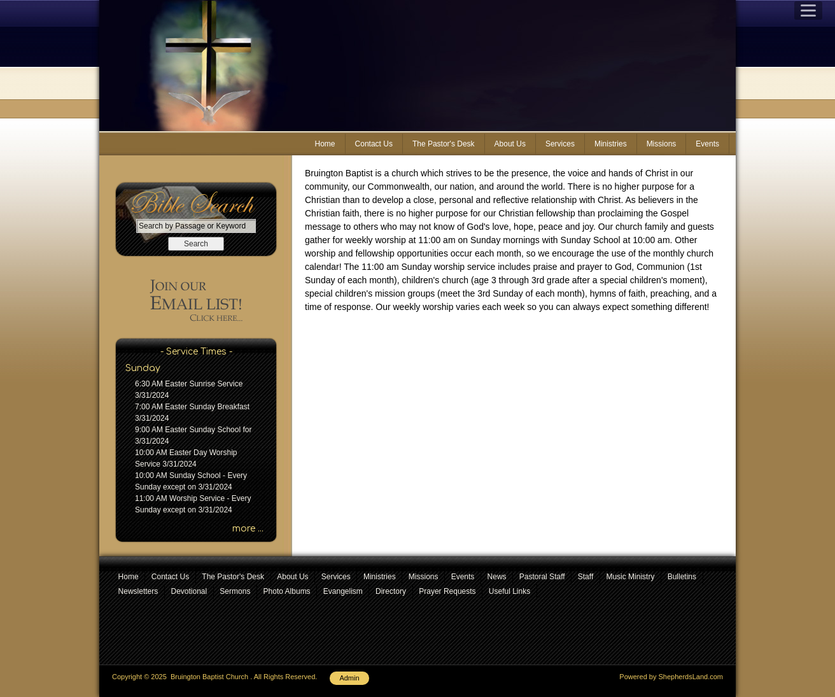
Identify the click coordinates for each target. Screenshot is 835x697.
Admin (349, 678)
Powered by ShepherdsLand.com (671, 676)
